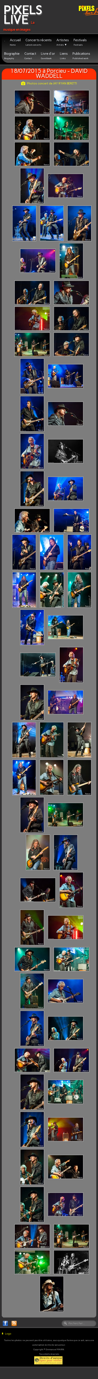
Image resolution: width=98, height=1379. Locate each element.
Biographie (12, 56)
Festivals (80, 42)
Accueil (15, 42)
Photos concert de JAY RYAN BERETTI (49, 83)
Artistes (62, 42)
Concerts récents (38, 42)
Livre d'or (48, 56)
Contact (30, 56)
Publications (81, 56)
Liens (64, 56)
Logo (6, 1333)
